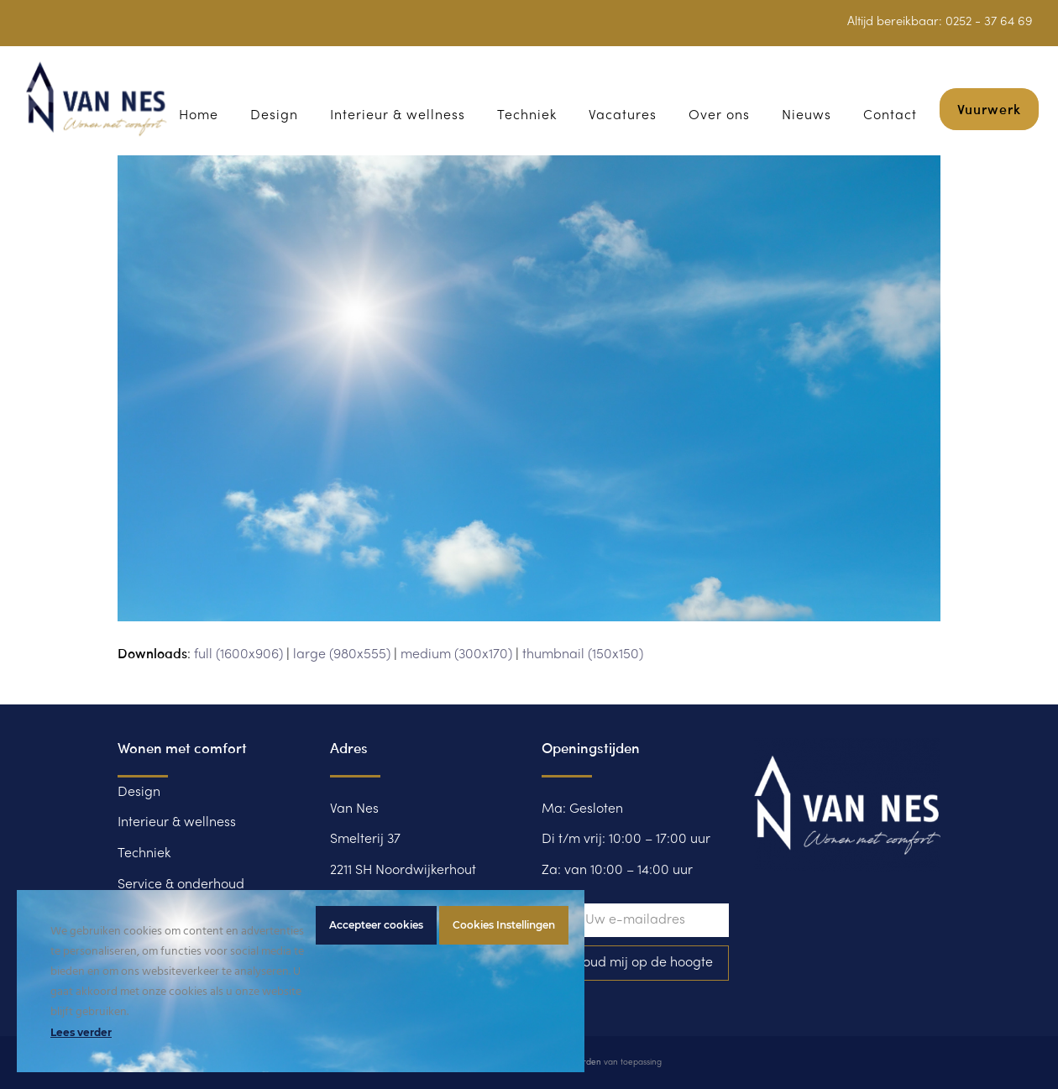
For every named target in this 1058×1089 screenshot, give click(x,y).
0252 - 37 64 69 (989, 22)
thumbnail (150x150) (582, 655)
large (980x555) (341, 655)
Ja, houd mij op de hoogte (635, 963)
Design (139, 792)
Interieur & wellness (177, 823)
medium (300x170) (456, 655)
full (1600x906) (238, 655)
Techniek (144, 854)
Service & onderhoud (181, 885)
